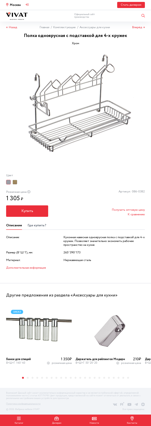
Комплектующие (64, 27)
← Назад (11, 27)
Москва (15, 5)
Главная (44, 27)
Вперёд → (138, 27)
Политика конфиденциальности (23, 403)
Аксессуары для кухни (95, 27)
